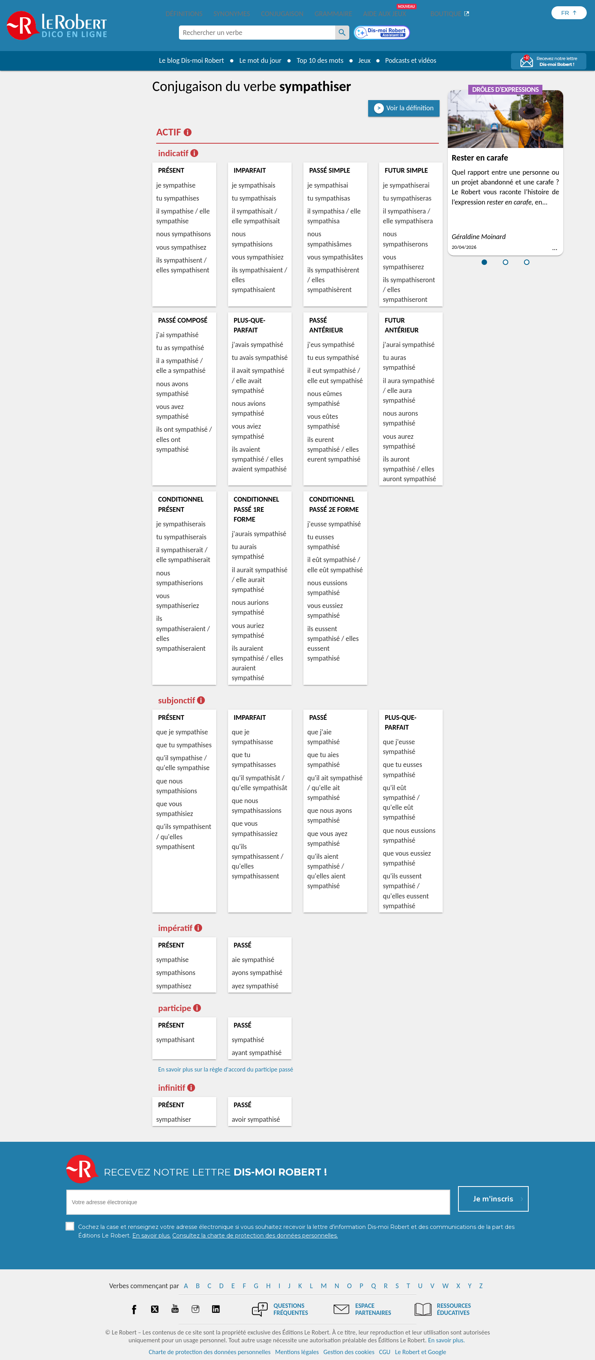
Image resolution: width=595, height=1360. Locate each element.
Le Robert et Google (420, 1352)
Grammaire (333, 13)
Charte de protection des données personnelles (209, 1352)
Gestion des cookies (348, 1352)
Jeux (363, 60)
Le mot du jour (259, 60)
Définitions (184, 13)
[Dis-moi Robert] (382, 33)
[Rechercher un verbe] (342, 33)
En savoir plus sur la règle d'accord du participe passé (225, 1069)
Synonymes (232, 13)
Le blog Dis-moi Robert (190, 60)
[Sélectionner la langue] (569, 12)
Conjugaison (282, 13)
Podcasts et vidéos (411, 60)
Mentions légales (297, 1352)
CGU (385, 1352)
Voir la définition (410, 108)
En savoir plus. (446, 1340)
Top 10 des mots (318, 60)
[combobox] (257, 33)
